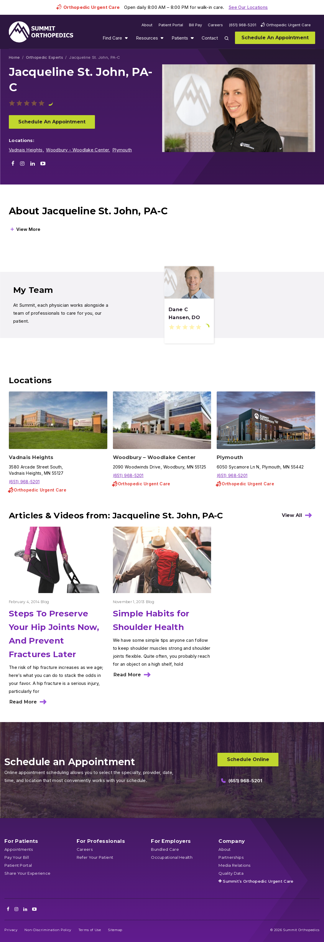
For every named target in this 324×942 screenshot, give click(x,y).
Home (14, 57)
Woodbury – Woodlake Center (154, 457)
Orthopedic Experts (44, 57)
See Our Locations (248, 7)
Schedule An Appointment (51, 122)
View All (292, 515)
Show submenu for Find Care (126, 38)
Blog (45, 602)
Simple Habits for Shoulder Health (151, 620)
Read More (23, 702)
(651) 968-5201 (24, 481)
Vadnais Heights (31, 457)
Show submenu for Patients (192, 38)
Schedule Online (248, 759)
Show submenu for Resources (162, 38)
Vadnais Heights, (26, 150)
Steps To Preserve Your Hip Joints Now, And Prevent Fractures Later (54, 633)
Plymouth (122, 150)
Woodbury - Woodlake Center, (78, 150)
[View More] (25, 229)
